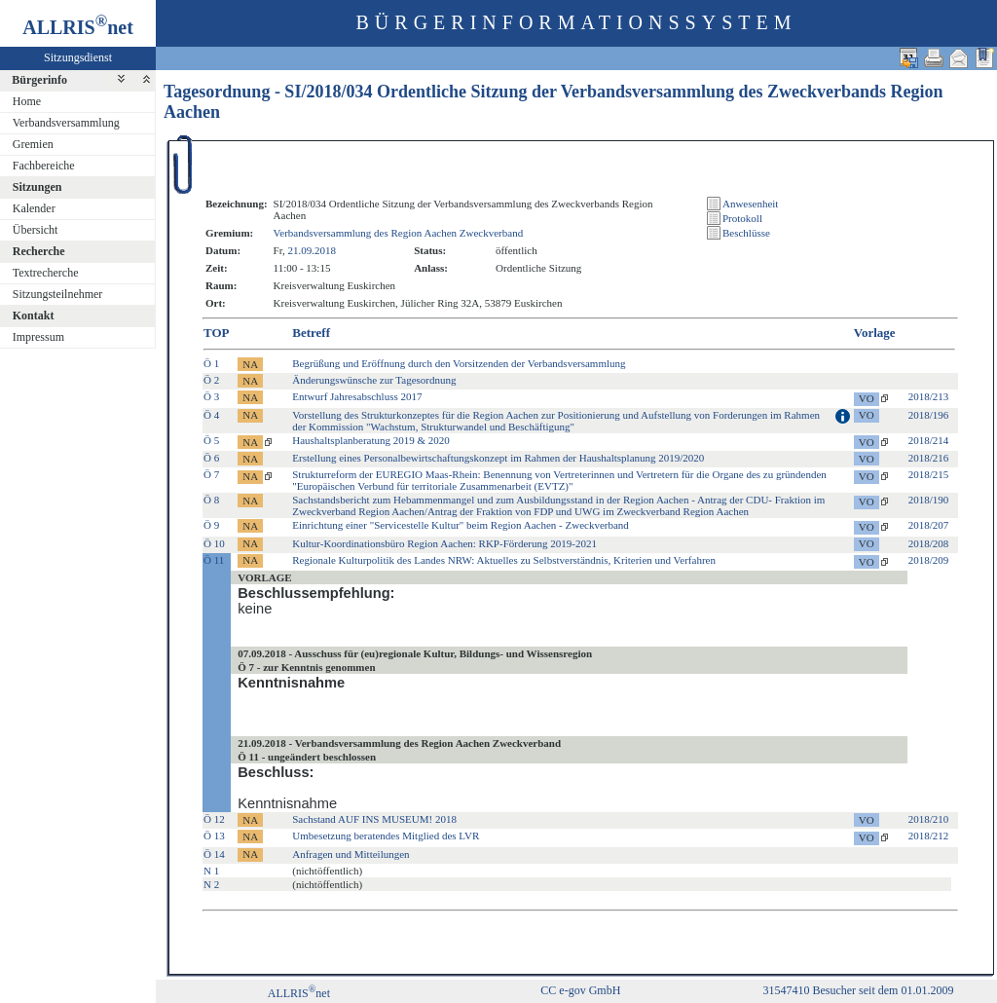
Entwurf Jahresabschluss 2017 (357, 396)
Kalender (34, 208)
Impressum (38, 337)
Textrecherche (46, 272)
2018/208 (928, 543)
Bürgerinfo (39, 80)
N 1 (211, 870)
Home (27, 101)
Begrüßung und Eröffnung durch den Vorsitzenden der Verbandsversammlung (458, 363)
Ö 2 (211, 380)
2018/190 (928, 499)
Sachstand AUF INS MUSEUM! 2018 (374, 819)
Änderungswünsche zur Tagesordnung (374, 380)
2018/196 (928, 415)
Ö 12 (214, 819)
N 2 (211, 884)
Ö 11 (213, 560)
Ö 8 (211, 499)
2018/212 (928, 835)
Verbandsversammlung (66, 123)
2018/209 (928, 560)
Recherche (39, 251)
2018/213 (928, 396)
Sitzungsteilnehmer (58, 294)
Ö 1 (211, 363)
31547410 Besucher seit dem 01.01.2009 (857, 990)
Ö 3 (211, 396)
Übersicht (35, 230)
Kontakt (34, 315)
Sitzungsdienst (78, 57)
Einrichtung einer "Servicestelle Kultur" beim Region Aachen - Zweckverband (460, 525)
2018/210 (928, 819)
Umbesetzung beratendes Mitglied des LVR (385, 835)
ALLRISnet (299, 993)
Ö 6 (211, 458)
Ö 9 (211, 525)
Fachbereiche (44, 165)
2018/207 (928, 525)
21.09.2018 (311, 250)
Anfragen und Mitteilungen (350, 854)
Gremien (33, 144)
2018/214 (928, 440)
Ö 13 (214, 835)
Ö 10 (214, 543)
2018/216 (928, 458)
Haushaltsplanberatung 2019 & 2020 (371, 440)
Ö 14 (214, 854)
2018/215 (928, 474)
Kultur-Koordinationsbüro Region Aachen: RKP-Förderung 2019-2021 (444, 543)
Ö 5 (211, 440)
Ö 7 (211, 474)
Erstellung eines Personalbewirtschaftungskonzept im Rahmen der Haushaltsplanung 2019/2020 (498, 458)
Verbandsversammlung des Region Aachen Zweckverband (399, 233)
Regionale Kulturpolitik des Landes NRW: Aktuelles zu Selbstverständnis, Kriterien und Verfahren (504, 560)
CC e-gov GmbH (580, 990)
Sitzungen (37, 187)
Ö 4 (211, 415)
